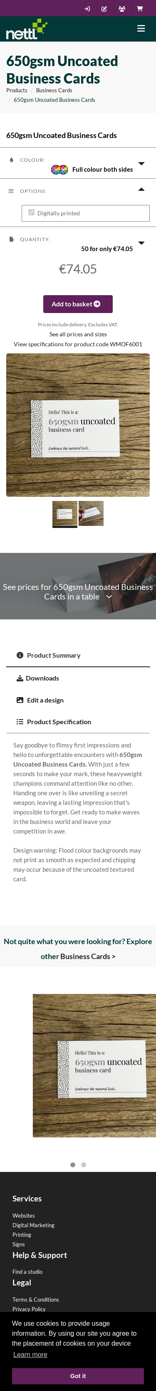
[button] (78, 162)
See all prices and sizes (78, 334)
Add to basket (78, 304)
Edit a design (40, 700)
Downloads (38, 678)
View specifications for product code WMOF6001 (78, 344)
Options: (27, 191)
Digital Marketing (33, 1225)
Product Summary (49, 655)
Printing (21, 1234)
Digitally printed (58, 213)
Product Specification (54, 721)
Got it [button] (78, 1376)
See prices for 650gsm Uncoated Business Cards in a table (78, 591)
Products (16, 90)
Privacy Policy (29, 1309)
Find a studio (27, 1271)
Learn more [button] (30, 1354)
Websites (23, 1215)
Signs (18, 1244)
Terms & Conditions (35, 1299)
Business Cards (54, 90)
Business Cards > (88, 956)
